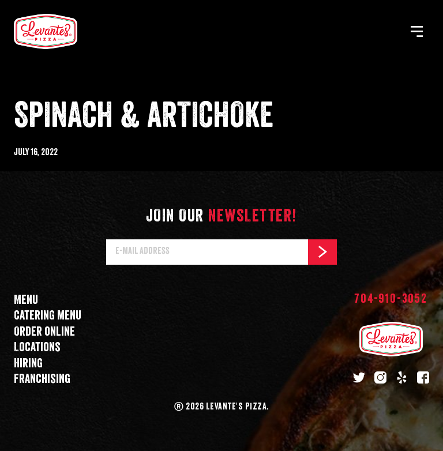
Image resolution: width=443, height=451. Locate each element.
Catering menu (47, 315)
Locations (37, 347)
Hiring (28, 363)
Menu (26, 300)
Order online (44, 331)
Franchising (42, 379)
